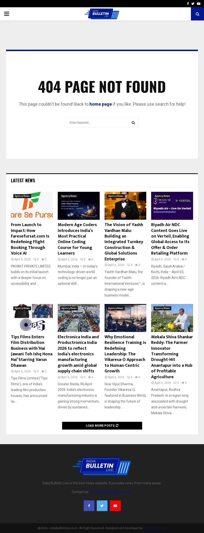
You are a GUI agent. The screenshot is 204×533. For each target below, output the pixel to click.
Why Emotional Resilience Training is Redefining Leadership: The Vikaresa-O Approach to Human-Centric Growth (125, 354)
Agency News (22, 196)
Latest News (23, 180)
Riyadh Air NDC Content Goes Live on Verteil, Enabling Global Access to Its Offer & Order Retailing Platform (170, 239)
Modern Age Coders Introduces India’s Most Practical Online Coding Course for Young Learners (77, 239)
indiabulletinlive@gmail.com (111, 492)
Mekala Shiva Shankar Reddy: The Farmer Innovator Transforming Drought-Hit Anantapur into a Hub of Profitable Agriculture (172, 357)
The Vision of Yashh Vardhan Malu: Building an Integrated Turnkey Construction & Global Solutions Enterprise (124, 242)
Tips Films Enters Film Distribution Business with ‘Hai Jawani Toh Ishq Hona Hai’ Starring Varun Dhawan (31, 351)
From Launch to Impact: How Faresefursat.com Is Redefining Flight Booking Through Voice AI (30, 239)
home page (101, 104)
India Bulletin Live (155, 528)
